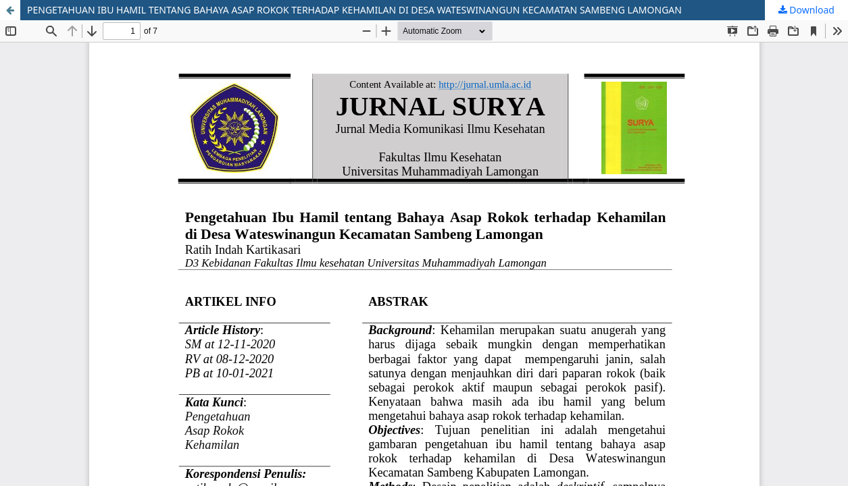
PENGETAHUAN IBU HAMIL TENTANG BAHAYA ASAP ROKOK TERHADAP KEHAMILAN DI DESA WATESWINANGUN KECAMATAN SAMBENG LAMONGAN (354, 9)
